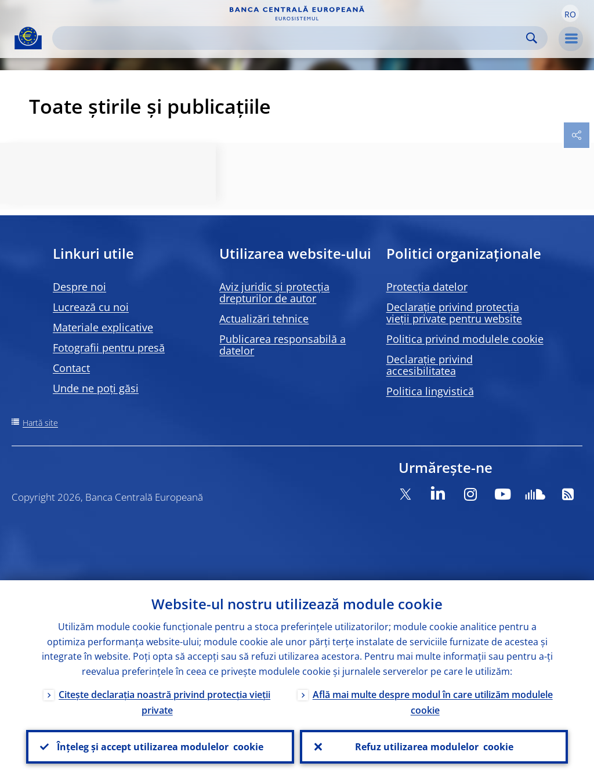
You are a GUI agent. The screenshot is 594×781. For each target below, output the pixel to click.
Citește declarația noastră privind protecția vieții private (164, 702)
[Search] (290, 38)
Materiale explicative (103, 327)
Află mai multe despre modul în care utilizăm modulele (433, 702)
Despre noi (79, 287)
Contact (71, 368)
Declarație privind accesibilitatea (429, 365)
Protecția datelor (427, 287)
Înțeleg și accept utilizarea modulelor (160, 746)
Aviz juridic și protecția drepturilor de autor (274, 292)
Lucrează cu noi (91, 307)
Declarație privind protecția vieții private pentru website (454, 313)
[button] (570, 13)
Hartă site (40, 422)
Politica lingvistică (430, 391)
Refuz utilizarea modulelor (434, 746)
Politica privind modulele (465, 339)
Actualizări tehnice (264, 319)
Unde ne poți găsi (96, 388)
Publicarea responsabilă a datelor (282, 344)
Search (531, 38)
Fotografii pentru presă (109, 348)
